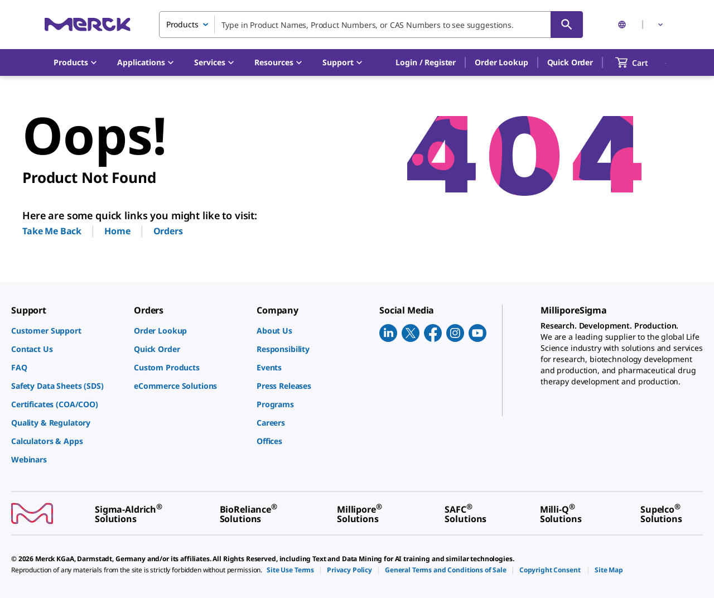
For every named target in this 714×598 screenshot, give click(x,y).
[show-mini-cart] (641, 62)
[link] (67, 330)
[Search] (567, 24)
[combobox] (371, 24)
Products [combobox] (182, 24)
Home (117, 231)
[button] (425, 62)
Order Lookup (501, 62)
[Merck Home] (88, 24)
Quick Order (570, 62)
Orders (168, 231)
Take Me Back (51, 231)
